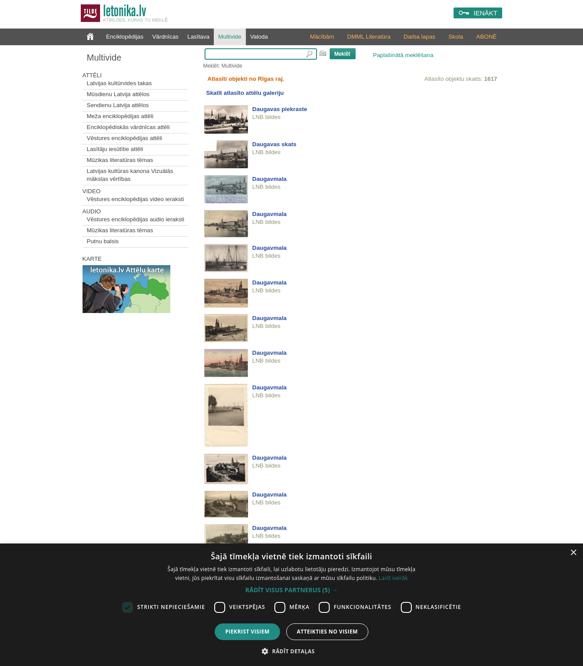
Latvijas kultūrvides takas (119, 83)
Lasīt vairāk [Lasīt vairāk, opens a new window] (393, 578)
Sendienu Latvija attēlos (118, 105)
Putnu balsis (103, 241)
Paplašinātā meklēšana (403, 55)
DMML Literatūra (369, 36)
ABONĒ (486, 36)
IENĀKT (485, 13)
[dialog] (291, 605)
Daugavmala (269, 179)
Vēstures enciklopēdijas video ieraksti (135, 199)
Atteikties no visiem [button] (327, 631)
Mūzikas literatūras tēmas (120, 160)
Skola (455, 36)
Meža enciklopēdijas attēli (120, 116)
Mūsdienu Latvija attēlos (118, 94)
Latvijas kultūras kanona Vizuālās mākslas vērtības (130, 175)
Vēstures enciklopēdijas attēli (124, 138)
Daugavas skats (274, 144)
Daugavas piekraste (279, 109)
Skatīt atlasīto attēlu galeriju (245, 93)
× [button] (573, 553)
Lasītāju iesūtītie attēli (115, 149)
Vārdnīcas (165, 36)
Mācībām (322, 36)
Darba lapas (419, 36)
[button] (291, 590)
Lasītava (198, 36)
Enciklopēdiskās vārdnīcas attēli (128, 127)
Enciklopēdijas (125, 36)
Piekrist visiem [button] (247, 631)
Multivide (229, 36)
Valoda (259, 36)
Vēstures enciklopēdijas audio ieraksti (135, 219)
